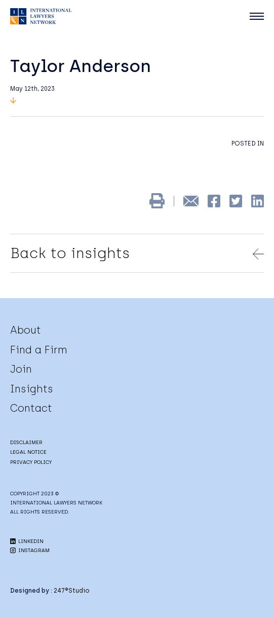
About (25, 330)
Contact (31, 408)
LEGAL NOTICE (28, 452)
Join (21, 369)
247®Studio (72, 590)
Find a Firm (38, 350)
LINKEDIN (27, 541)
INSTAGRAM (30, 550)
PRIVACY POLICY (31, 462)
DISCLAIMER (26, 442)
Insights (31, 389)
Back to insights (137, 253)
